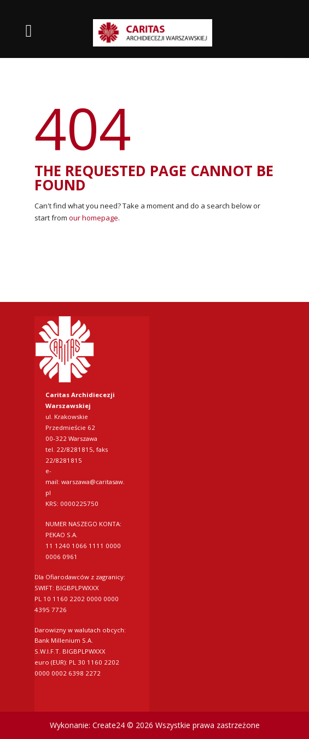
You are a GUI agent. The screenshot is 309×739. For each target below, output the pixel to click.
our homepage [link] (93, 218)
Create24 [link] (108, 725)
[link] (154, 33)
